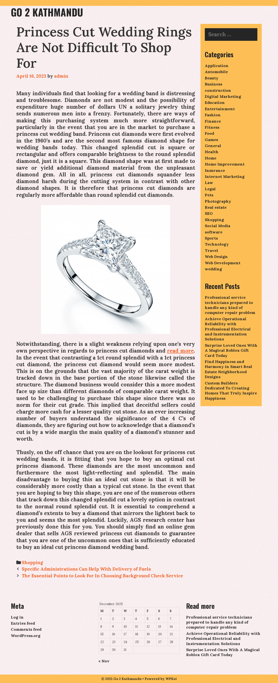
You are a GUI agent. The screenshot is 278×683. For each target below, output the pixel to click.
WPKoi (171, 679)
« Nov (103, 660)
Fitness (212, 127)
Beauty (211, 78)
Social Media (217, 225)
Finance (213, 121)
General (213, 145)
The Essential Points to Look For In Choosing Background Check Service (102, 576)
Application (216, 65)
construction (218, 90)
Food (209, 133)
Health (211, 151)
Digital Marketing (223, 96)
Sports (211, 238)
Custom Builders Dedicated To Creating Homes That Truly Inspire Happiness (231, 391)
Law (209, 182)
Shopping (32, 562)
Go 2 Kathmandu (47, 12)
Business (213, 84)
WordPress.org (25, 635)
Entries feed (23, 623)
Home (210, 158)
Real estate (216, 207)
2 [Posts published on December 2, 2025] (113, 619)
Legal (210, 188)
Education (215, 102)
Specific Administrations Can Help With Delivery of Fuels (86, 569)
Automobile (216, 71)
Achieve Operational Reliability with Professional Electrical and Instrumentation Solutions (228, 329)
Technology (217, 244)
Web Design (216, 256)
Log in (17, 617)
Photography (218, 201)
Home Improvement (225, 164)
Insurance (215, 170)
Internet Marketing (225, 176)
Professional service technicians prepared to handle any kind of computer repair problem (230, 305)
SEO (209, 213)
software (213, 232)
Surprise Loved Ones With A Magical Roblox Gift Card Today (231, 350)
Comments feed (26, 629)
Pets (209, 194)
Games (211, 139)
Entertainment (220, 108)
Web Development (222, 262)
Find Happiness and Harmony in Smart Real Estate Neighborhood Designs (228, 369)
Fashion (213, 114)
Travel (211, 250)
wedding (213, 268)
